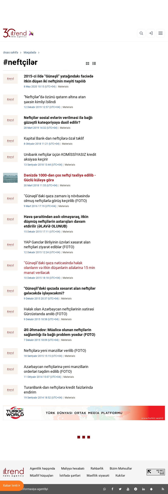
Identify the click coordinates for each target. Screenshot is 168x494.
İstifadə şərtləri (70, 475)
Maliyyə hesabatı (72, 468)
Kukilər (120, 475)
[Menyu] (160, 33)
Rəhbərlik (97, 468)
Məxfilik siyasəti (98, 475)
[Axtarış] (141, 33)
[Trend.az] (18, 33)
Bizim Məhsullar (121, 468)
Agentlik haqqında (42, 468)
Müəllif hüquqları (41, 475)
